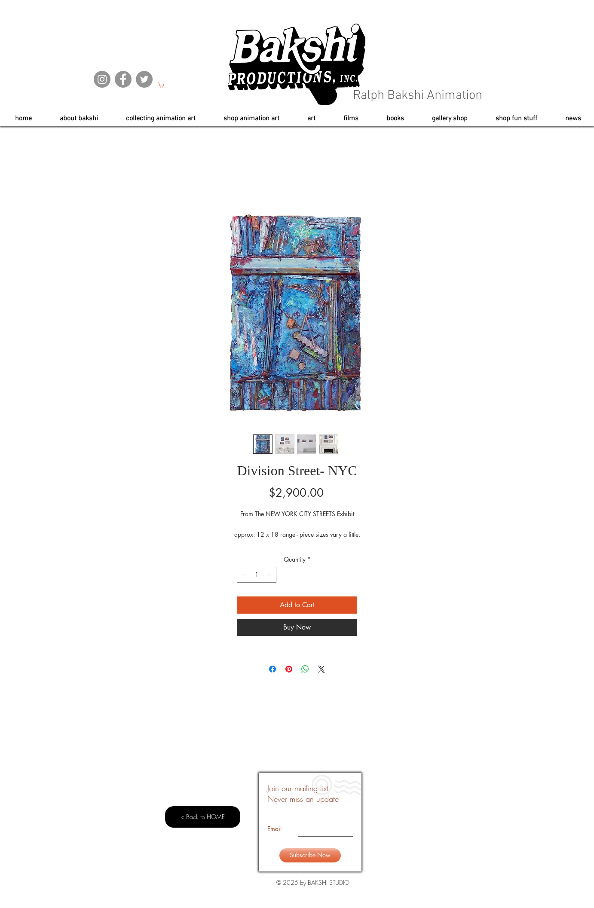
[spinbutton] (256, 574)
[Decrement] (243, 574)
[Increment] (269, 574)
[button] (161, 85)
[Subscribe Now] (310, 855)
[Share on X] (321, 669)
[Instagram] (102, 79)
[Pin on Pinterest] (289, 669)
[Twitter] (144, 79)
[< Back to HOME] (202, 817)
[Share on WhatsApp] (305, 669)
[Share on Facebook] (272, 669)
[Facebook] (123, 79)
